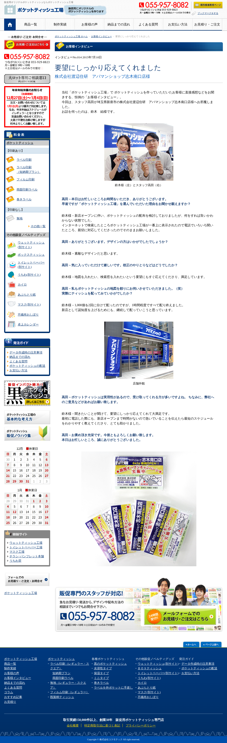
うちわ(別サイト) (149, 678)
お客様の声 (89, 24)
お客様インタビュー (101, 36)
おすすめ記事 (13, 697)
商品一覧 (30, 24)
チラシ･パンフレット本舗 (26, 556)
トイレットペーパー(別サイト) (158, 673)
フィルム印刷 (26, 179)
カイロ (22, 284)
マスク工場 (16, 551)
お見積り (10, 702)
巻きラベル (24, 199)
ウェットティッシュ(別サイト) (158, 663)
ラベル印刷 (24, 159)
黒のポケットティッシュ (110, 663)
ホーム (10, 25)
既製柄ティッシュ (62, 697)
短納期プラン (61, 673)
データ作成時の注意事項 (25, 352)
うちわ (29, 274)
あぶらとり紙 (27, 294)
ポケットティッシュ (61, 659)
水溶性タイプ (103, 668)
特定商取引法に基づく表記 (102, 725)
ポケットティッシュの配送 (27, 365)
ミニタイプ (101, 678)
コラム (8, 692)
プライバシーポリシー (141, 725)
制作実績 (60, 24)
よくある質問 (148, 24)
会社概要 (73, 725)
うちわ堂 (15, 560)
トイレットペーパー (31, 265)
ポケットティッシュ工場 (20, 593)
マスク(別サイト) (29, 304)
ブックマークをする (208, 13)
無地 (20, 218)
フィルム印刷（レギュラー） (69, 692)
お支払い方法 (177, 24)
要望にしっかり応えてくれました (132, 36)
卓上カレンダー (28, 324)
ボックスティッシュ (31, 254)
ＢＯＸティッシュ (150, 668)
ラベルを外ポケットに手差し (113, 687)
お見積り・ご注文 (207, 24)
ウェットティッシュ (31, 245)
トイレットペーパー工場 (25, 547)
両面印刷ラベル (27, 189)
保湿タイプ (101, 673)
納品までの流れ (119, 24)
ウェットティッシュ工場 (25, 542)
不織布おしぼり (28, 314)
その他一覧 (38, 226)
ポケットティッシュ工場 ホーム (71, 36)
